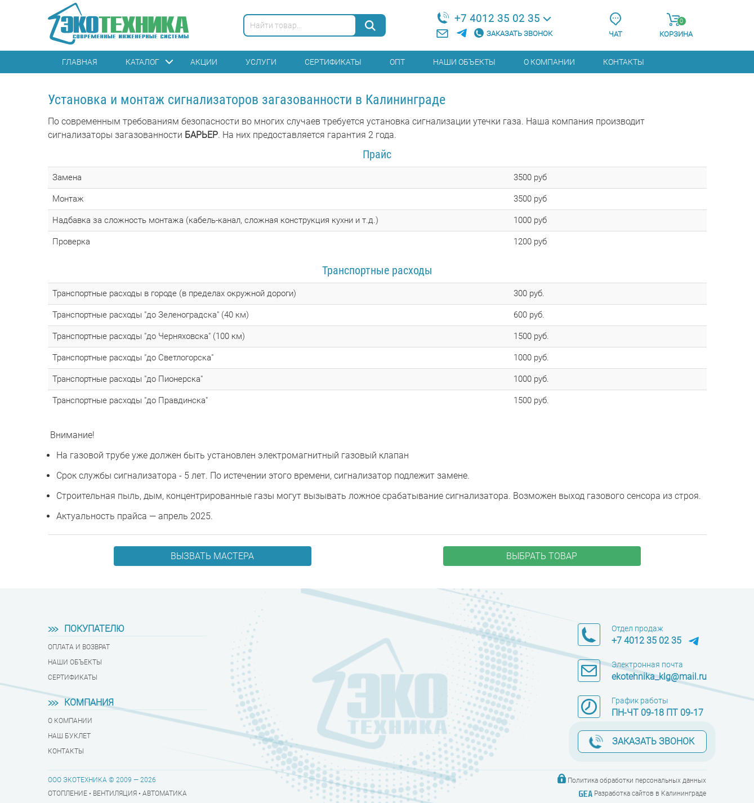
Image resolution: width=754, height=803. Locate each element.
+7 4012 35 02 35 (497, 18)
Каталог (142, 61)
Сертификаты (333, 61)
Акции (203, 61)
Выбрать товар (541, 556)
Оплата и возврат (79, 647)
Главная (79, 61)
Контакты (623, 61)
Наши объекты (464, 61)
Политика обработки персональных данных (637, 780)
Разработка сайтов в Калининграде (650, 793)
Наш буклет (69, 736)
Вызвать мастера (212, 556)
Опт (397, 61)
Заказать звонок (519, 33)
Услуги (261, 61)
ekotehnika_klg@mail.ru (659, 676)
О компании (549, 61)
